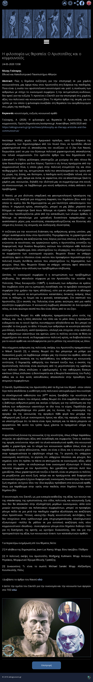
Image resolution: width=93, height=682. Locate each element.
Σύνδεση (5, 3)
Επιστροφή (46, 665)
